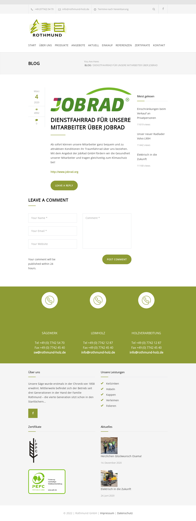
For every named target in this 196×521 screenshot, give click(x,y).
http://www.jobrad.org (64, 172)
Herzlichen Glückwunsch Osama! (121, 456)
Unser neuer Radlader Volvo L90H (151, 136)
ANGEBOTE (78, 45)
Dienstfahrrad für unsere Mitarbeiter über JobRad (91, 123)
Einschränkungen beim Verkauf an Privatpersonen (151, 113)
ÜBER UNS (45, 45)
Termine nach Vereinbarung (113, 9)
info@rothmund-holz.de (98, 352)
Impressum (107, 513)
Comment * (107, 231)
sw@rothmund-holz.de (50, 352)
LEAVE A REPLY (64, 185)
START (32, 45)
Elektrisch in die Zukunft (147, 157)
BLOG (34, 63)
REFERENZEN (124, 45)
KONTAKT (159, 45)
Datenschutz (125, 513)
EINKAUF (107, 45)
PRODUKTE (61, 45)
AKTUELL (93, 45)
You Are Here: (91, 61)
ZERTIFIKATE (142, 45)
